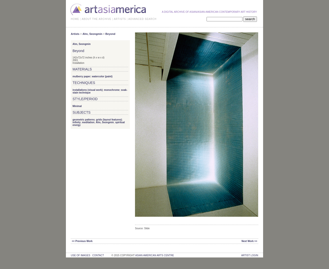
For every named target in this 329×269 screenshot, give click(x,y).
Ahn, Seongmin (92, 33)
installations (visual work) (88, 90)
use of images (80, 255)
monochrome (112, 90)
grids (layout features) (109, 119)
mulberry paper (81, 76)
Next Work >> (249, 241)
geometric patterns (84, 119)
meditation (88, 122)
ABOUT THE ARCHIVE (96, 19)
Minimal (77, 106)
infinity (77, 122)
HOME (75, 19)
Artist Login (249, 255)
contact (98, 255)
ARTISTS (120, 19)
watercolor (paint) (102, 76)
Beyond (110, 33)
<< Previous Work (82, 241)
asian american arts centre (154, 255)
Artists (75, 33)
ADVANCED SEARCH (142, 19)
